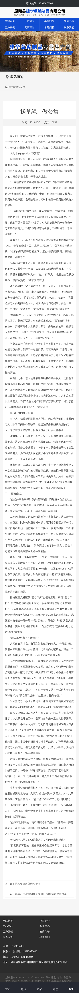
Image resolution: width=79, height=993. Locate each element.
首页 (9, 87)
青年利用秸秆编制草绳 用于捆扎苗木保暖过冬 (41, 894)
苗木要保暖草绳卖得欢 (27, 884)
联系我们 (69, 27)
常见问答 (49, 27)
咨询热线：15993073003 (39, 3)
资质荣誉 (29, 27)
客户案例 (10, 27)
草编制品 (49, 21)
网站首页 (10, 21)
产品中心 (8, 926)
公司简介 (29, 21)
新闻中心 (69, 21)
